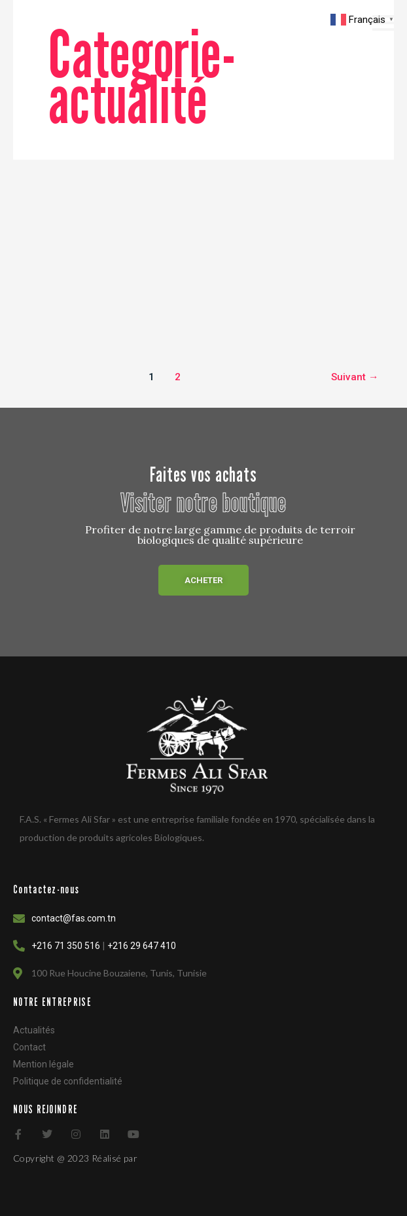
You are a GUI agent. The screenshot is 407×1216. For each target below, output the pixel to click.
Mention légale (43, 1064)
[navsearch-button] (259, 23)
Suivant (355, 377)
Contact (29, 1047)
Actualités (34, 1030)
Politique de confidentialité (67, 1081)
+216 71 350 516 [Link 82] (65, 945)
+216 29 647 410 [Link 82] (141, 945)
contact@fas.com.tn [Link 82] (73, 918)
